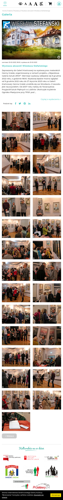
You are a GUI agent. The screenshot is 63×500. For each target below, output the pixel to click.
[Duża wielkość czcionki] (36, 4)
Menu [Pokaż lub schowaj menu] (5, 3)
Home (4, 11)
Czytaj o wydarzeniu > (51, 99)
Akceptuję (56, 495)
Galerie (10, 11)
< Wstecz (9, 436)
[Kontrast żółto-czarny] (20, 3)
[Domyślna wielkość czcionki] (25, 4)
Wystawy (17, 11)
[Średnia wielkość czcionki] (30, 3)
